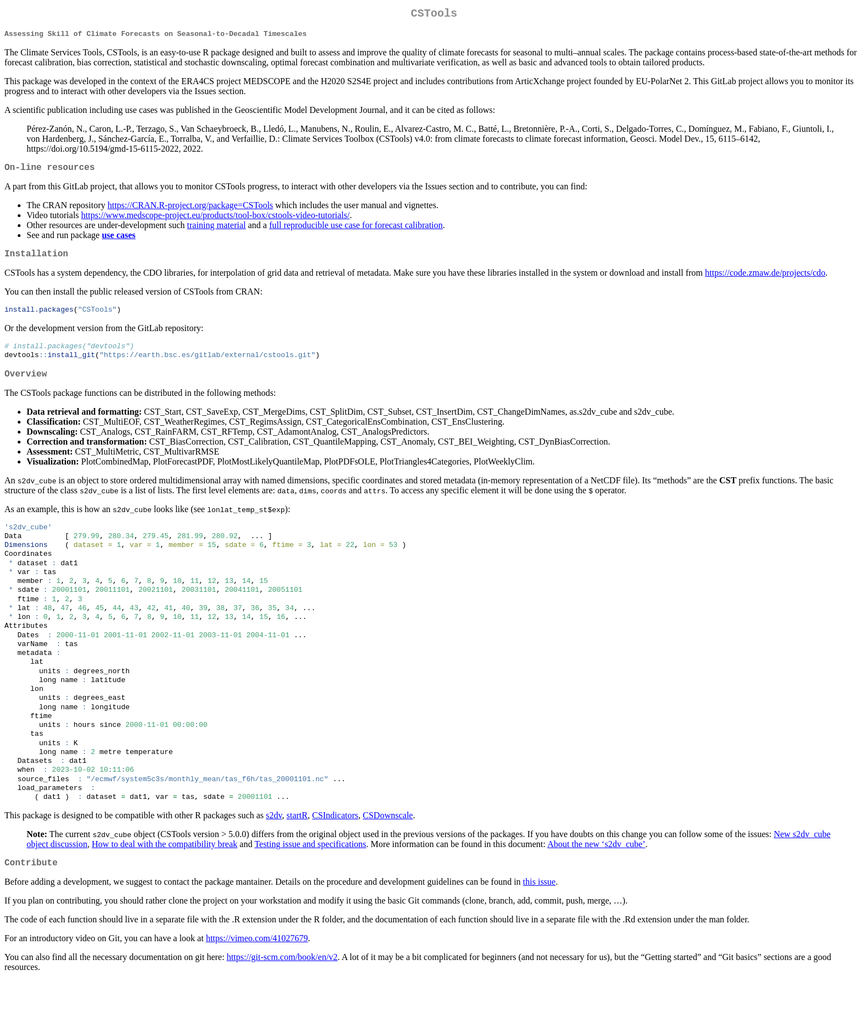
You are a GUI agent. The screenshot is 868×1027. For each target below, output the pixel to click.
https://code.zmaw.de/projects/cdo (765, 281)
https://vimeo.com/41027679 (257, 984)
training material (216, 231)
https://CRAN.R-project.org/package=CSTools (190, 211)
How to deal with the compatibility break (164, 887)
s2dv (274, 859)
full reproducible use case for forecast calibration (356, 231)
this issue (539, 927)
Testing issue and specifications (310, 887)
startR (297, 859)
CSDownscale (388, 859)
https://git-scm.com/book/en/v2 (281, 1003)
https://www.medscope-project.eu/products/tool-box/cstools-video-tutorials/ (215, 221)
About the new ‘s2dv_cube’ (596, 887)
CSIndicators (335, 859)
